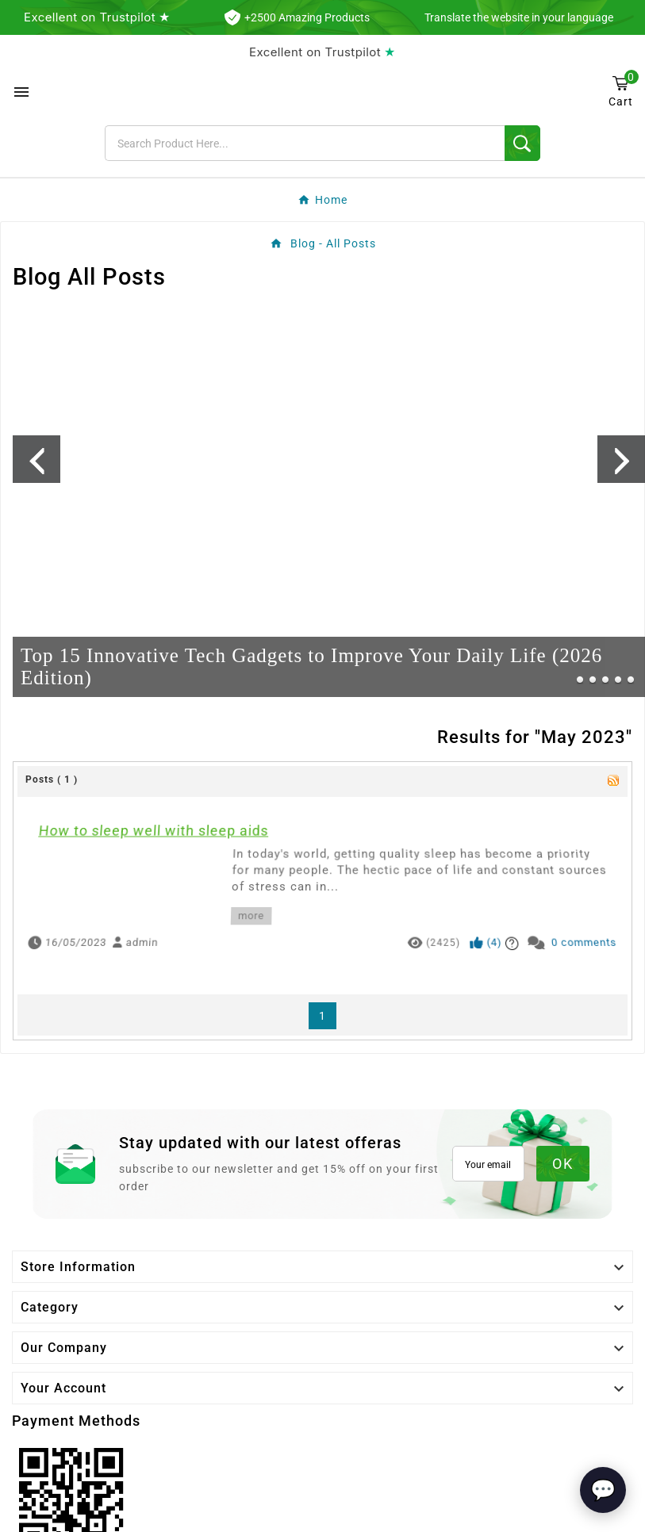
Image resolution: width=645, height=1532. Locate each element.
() (501, 938)
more (248, 912)
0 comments (605, 938)
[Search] (304, 143)
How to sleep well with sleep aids (165, 843)
